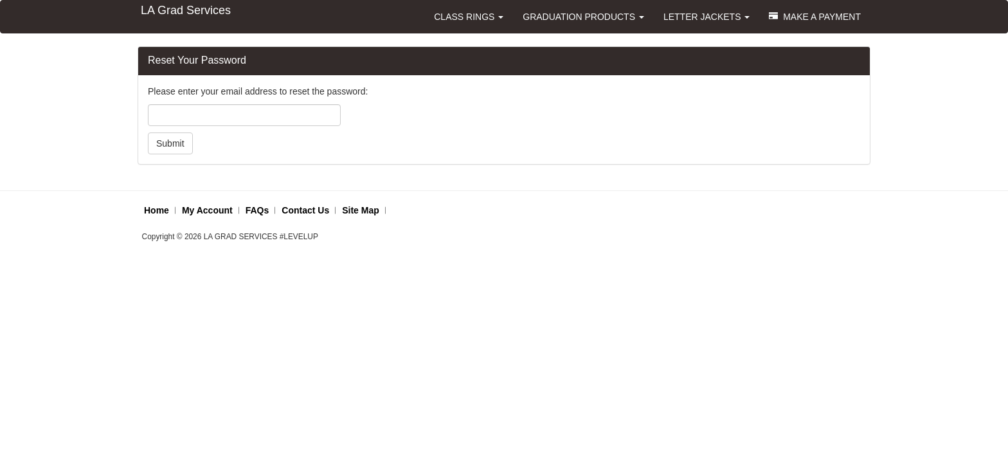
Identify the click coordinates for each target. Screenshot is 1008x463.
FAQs (257, 210)
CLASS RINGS (468, 17)
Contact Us (305, 210)
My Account (207, 210)
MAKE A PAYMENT (815, 17)
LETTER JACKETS (706, 17)
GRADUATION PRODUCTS (583, 17)
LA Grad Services (186, 10)
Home (156, 210)
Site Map (360, 210)
